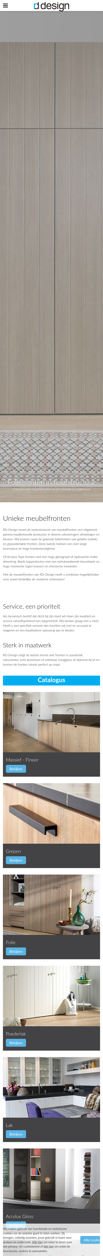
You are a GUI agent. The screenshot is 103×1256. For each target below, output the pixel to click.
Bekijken (16, 769)
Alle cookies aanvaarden (92, 1240)
